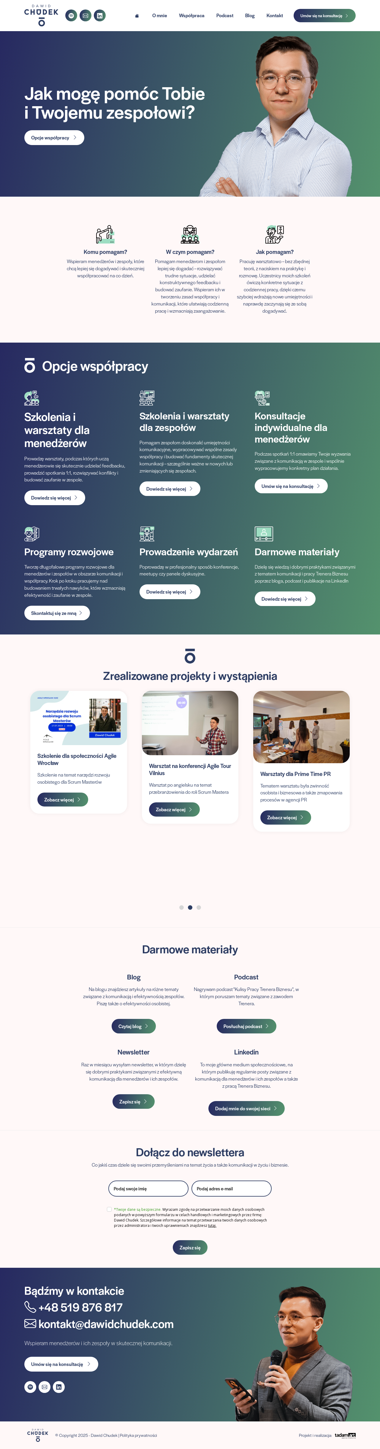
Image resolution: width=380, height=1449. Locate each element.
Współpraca (192, 15)
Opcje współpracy (54, 137)
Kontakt (275, 15)
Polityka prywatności (138, 1435)
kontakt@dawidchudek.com (99, 1323)
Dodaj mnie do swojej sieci (246, 1108)
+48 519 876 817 (73, 1307)
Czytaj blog (133, 1026)
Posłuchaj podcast (247, 1026)
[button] (181, 907)
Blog (250, 15)
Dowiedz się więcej (54, 497)
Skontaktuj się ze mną (57, 613)
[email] (231, 1189)
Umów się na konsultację (324, 15)
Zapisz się (133, 1101)
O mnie (159, 15)
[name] (148, 1189)
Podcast (224, 15)
